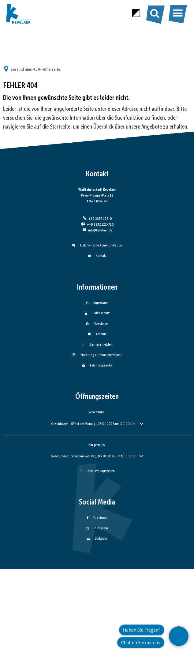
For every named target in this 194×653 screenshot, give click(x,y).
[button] (97, 423)
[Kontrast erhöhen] (136, 13)
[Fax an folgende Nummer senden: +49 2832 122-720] (97, 224)
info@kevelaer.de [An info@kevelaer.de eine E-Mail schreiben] (97, 230)
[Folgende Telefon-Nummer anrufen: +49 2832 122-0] (97, 218)
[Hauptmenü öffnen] (178, 13)
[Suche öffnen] (155, 13)
